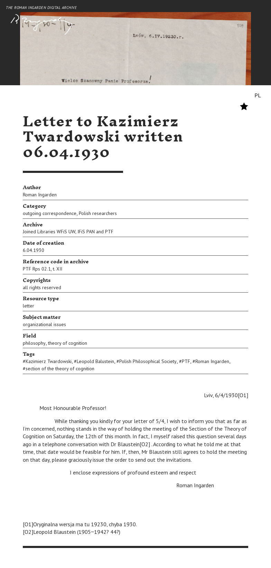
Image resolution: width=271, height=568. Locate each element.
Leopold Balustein (95, 361)
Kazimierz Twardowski (49, 361)
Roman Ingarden (40, 195)
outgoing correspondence (49, 213)
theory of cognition (67, 343)
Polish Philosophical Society (148, 361)
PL (257, 95)
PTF (186, 361)
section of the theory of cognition (60, 368)
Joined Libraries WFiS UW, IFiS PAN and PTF (68, 231)
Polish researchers (98, 213)
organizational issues (44, 324)
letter (28, 306)
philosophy (34, 343)
